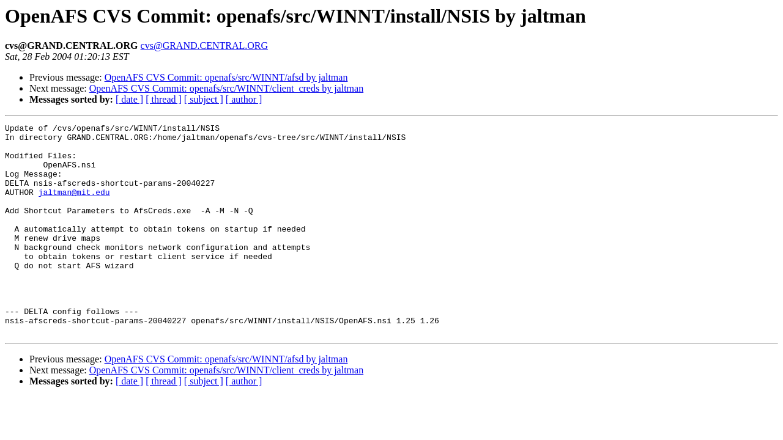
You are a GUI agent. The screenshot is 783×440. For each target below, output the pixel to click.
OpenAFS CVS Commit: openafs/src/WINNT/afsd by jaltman (226, 77)
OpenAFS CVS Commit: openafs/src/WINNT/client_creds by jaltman (226, 88)
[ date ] (129, 99)
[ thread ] (164, 99)
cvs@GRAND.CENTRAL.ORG (205, 45)
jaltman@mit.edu (74, 206)
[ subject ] (203, 99)
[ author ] (244, 99)
